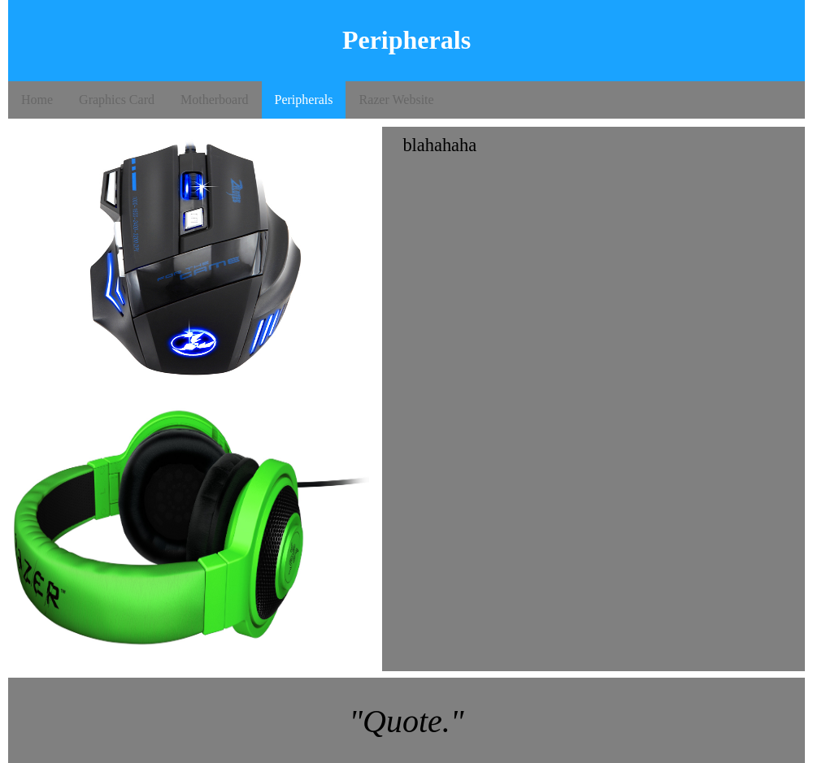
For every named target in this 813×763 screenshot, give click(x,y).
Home (37, 99)
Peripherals (304, 99)
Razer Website (396, 99)
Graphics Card (116, 99)
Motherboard (214, 99)
